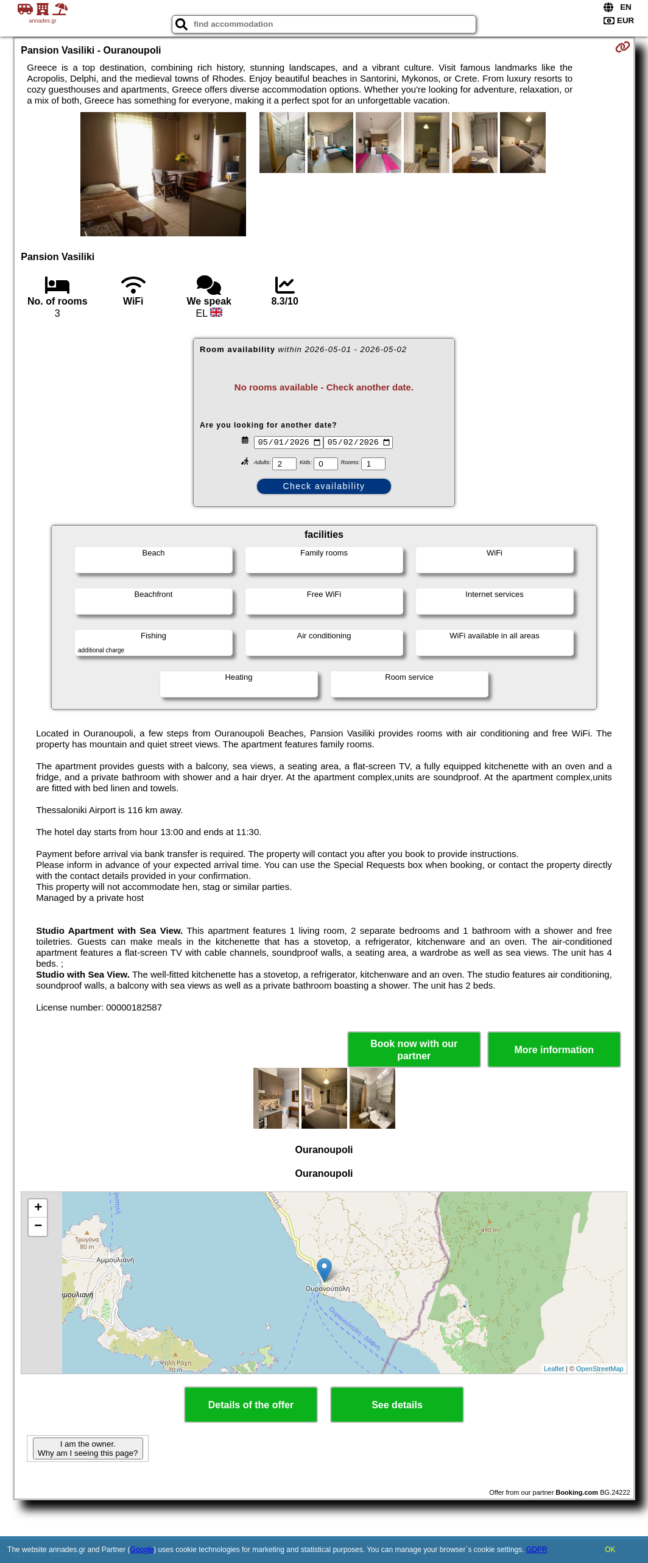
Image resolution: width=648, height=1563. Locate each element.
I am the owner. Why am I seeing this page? (88, 1448)
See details (397, 1405)
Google (142, 1549)
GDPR (537, 1549)
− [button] (38, 1227)
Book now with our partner (413, 1049)
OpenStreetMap (600, 1368)
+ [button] (38, 1208)
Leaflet (554, 1368)
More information (554, 1050)
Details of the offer (251, 1405)
